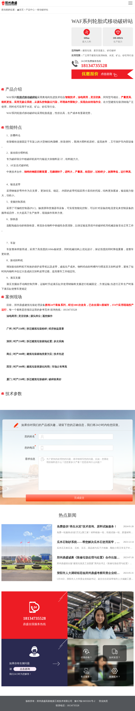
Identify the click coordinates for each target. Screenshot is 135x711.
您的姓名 (30, 436)
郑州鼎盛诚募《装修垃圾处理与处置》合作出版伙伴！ (89, 557)
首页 (21, 10)
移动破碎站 (42, 10)
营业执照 (103, 701)
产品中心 (30, 10)
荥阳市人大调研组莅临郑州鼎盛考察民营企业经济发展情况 (89, 573)
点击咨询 (25, 669)
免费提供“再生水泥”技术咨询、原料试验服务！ (87, 526)
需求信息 (30, 459)
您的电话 (30, 447)
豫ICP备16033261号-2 (84, 701)
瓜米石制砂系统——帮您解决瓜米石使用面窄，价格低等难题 (89, 542)
